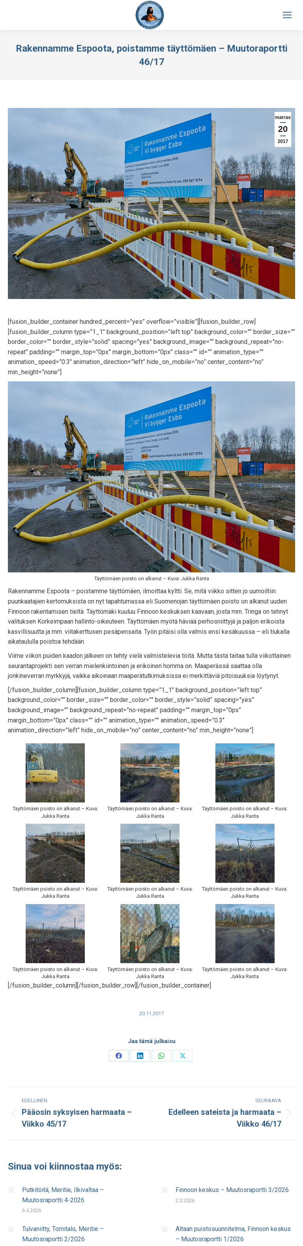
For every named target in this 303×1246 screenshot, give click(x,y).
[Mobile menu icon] (287, 15)
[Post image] (11, 1190)
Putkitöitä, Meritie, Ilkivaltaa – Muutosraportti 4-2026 (63, 1195)
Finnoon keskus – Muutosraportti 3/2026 (232, 1190)
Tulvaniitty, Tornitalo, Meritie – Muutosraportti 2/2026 (63, 1234)
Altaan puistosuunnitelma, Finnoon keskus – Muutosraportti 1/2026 (233, 1234)
